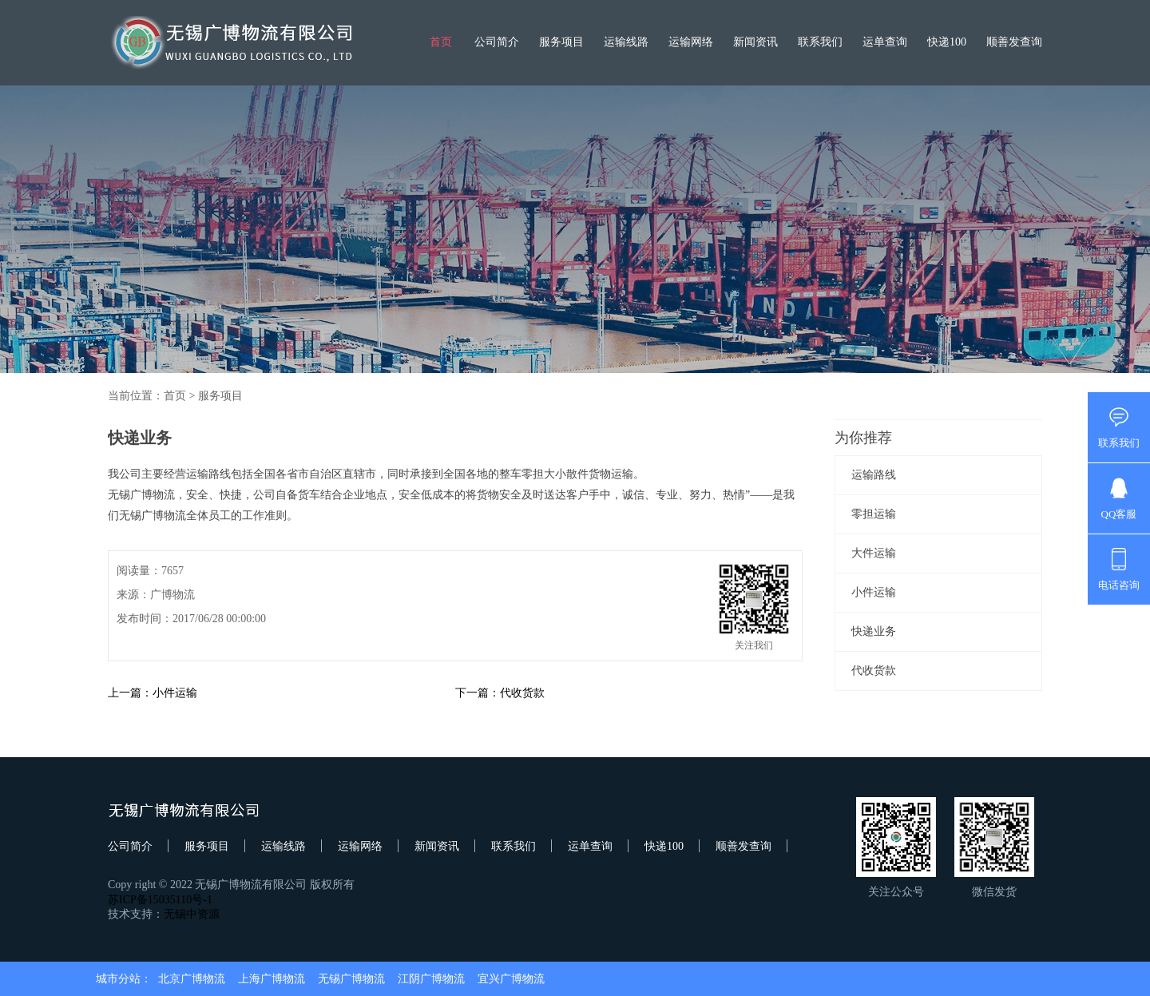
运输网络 (690, 42)
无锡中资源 (192, 914)
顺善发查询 (1014, 42)
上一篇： (130, 693)
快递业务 (873, 631)
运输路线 (873, 475)
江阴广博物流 (431, 979)
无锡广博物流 (351, 979)
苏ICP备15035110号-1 (160, 900)
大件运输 (873, 553)
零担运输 (873, 514)
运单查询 (884, 42)
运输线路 (626, 42)
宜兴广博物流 (511, 979)
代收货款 (873, 671)
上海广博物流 (271, 979)
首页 (441, 42)
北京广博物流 (191, 979)
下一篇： (477, 693)
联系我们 (820, 42)
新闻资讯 (755, 42)
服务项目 (561, 42)
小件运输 (873, 592)
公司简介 (496, 42)
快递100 (946, 42)
